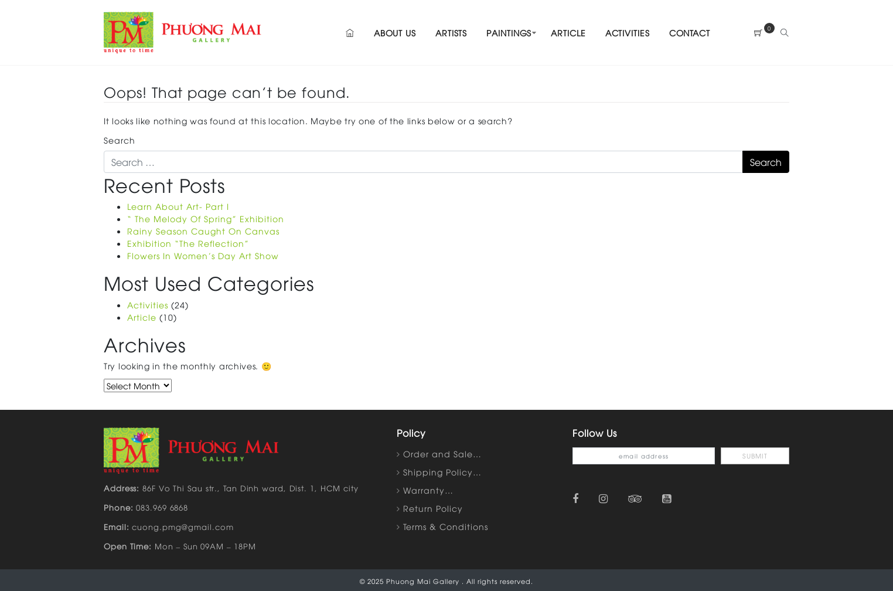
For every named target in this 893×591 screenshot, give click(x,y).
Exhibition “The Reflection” (188, 243)
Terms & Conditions (445, 526)
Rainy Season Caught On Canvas (203, 230)
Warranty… (428, 489)
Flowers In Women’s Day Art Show (203, 255)
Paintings (508, 32)
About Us (395, 32)
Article (568, 32)
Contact (689, 32)
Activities (627, 32)
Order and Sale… (442, 453)
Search (119, 139)
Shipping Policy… (442, 471)
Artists (451, 32)
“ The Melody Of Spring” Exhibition (205, 218)
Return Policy (433, 508)
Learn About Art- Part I (178, 206)
